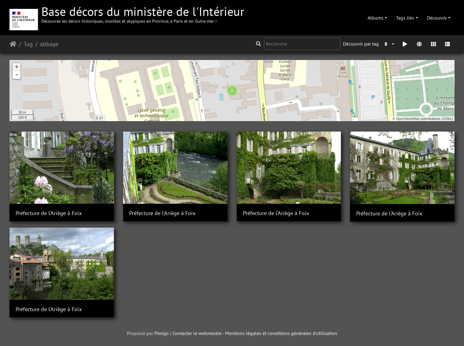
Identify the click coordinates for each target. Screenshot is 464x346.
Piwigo (161, 333)
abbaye (49, 44)
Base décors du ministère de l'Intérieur (142, 13)
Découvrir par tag (361, 44)
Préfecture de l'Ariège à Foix (49, 213)
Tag (28, 44)
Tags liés (405, 18)
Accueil (13, 44)
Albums (375, 18)
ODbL (447, 119)
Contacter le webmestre (196, 333)
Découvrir (437, 18)
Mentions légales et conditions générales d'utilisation (281, 333)
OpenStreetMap (408, 119)
